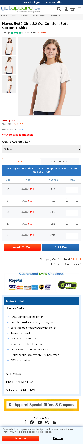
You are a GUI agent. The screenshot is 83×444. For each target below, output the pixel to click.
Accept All (20, 438)
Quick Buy (60, 247)
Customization (60, 161)
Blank (21, 161)
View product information (17, 134)
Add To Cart (22, 247)
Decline (58, 438)
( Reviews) (42, 33)
